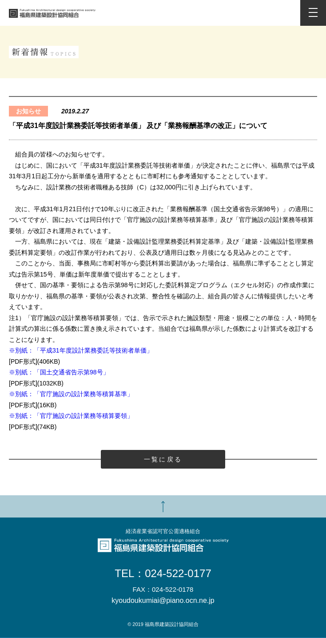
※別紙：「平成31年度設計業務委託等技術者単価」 (81, 350)
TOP (163, 506)
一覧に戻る (163, 459)
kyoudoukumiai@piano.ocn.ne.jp (163, 600)
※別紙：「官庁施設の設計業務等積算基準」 (71, 393)
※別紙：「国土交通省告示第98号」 (59, 372)
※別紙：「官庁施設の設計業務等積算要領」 (71, 415)
